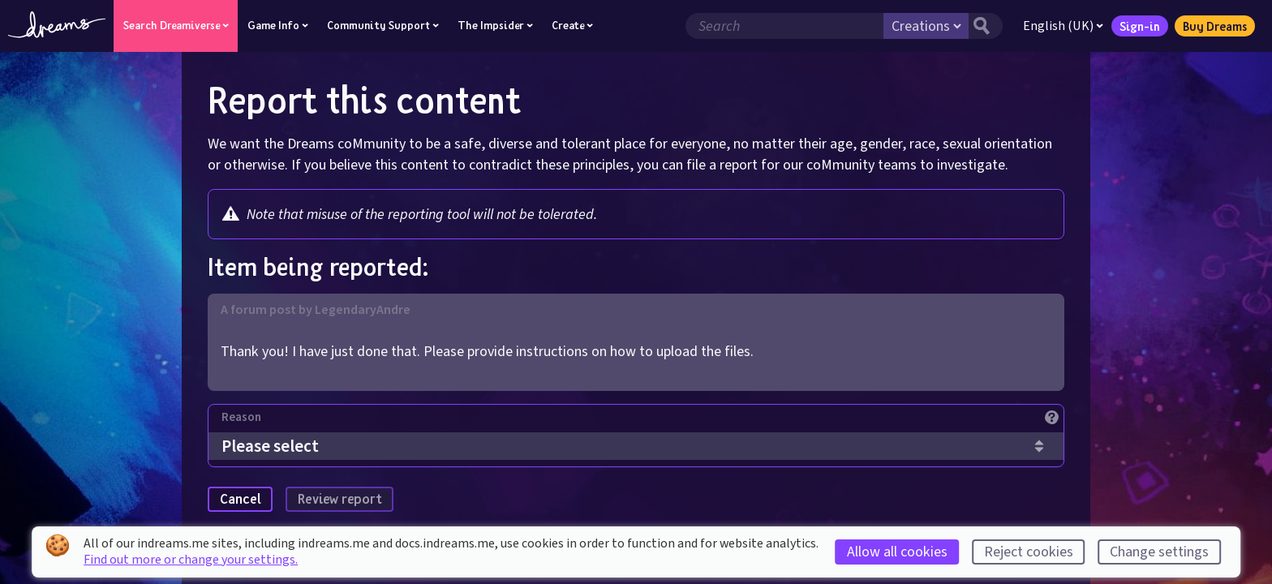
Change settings (1159, 552)
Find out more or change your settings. (191, 559)
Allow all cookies (897, 552)
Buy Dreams (1215, 26)
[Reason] (642, 421)
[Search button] (986, 26)
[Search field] (784, 26)
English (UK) (1063, 26)
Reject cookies (1028, 552)
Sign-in (1139, 26)
